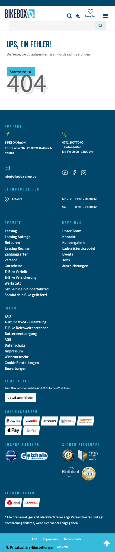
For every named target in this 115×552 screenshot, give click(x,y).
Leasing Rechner (18, 248)
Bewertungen (15, 368)
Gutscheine (13, 265)
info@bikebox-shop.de (20, 176)
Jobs (66, 260)
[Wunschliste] (90, 13)
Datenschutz (15, 345)
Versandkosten (81, 517)
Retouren (12, 242)
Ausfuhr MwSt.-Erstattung (25, 322)
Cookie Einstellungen (22, 362)
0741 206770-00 (72, 142)
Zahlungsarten (16, 254)
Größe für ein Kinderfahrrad (26, 289)
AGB (8, 339)
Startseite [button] (21, 71)
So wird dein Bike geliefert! (26, 294)
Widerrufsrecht (17, 357)
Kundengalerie (73, 242)
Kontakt (69, 236)
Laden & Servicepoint (78, 248)
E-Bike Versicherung (20, 277)
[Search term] (52, 25)
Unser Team (71, 231)
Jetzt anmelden (20, 397)
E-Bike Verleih (16, 271)
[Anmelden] (78, 15)
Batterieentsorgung (21, 333)
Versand (11, 260)
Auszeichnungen (75, 265)
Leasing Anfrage (17, 236)
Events (67, 254)
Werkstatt (13, 283)
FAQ (8, 316)
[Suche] (100, 25)
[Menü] (105, 15)
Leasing (11, 231)
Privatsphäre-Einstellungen (30, 547)
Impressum (14, 351)
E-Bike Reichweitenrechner (26, 327)
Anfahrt (17, 199)
